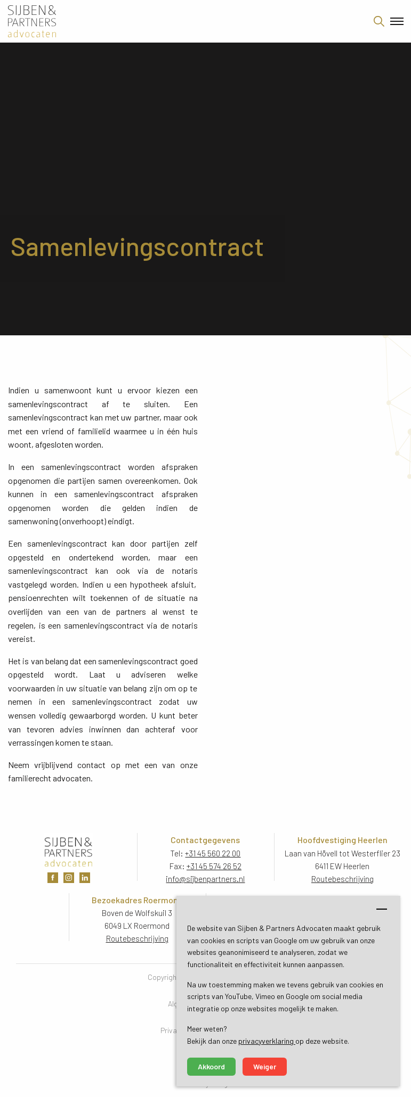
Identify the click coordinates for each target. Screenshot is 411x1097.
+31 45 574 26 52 (214, 866)
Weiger (264, 1066)
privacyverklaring (266, 1040)
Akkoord (211, 1066)
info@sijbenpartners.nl (205, 879)
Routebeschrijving (342, 879)
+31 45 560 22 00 (212, 853)
